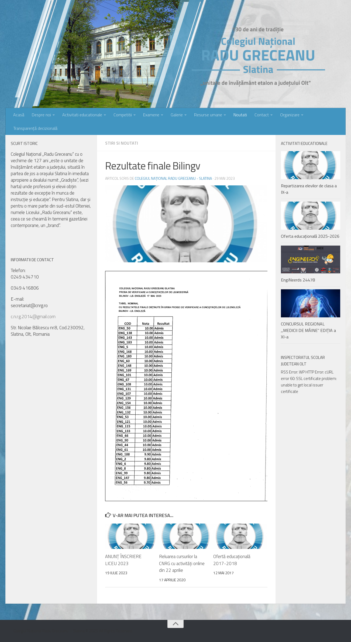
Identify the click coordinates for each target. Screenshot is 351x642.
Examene (151, 114)
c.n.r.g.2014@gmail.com (33, 316)
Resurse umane (208, 114)
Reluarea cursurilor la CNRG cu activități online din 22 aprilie (182, 563)
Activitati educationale (82, 114)
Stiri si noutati (121, 143)
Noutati (240, 114)
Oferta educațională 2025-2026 (310, 236)
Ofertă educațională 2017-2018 (231, 560)
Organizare (290, 114)
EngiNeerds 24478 (298, 280)
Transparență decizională (35, 128)
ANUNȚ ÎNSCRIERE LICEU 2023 (123, 560)
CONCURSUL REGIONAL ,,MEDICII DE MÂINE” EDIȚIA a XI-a (308, 330)
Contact (261, 114)
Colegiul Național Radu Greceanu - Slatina (173, 178)
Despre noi (41, 114)
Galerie (177, 114)
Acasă (18, 114)
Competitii (122, 114)
